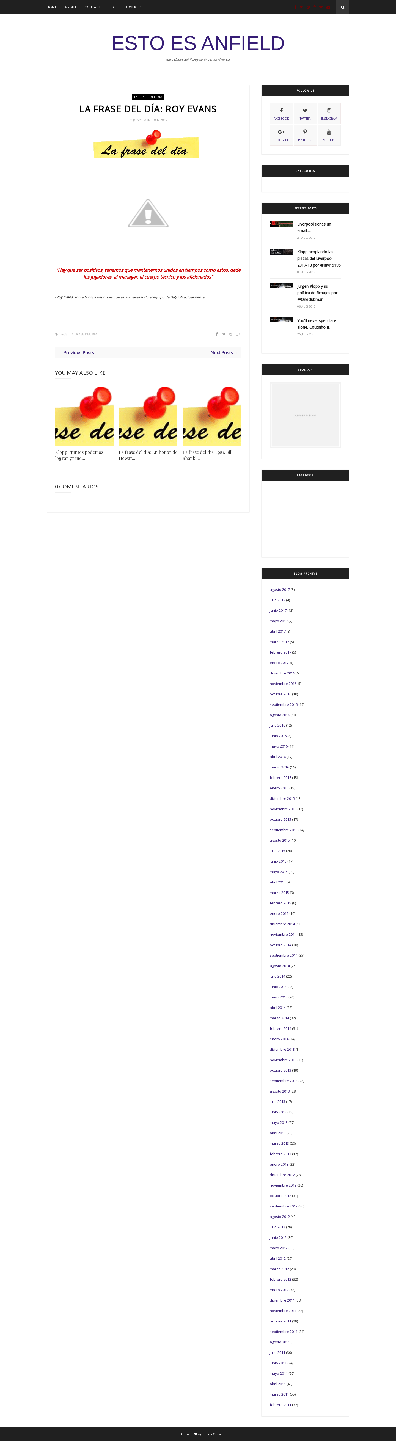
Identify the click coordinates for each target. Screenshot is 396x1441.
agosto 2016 (280, 714)
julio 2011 (277, 1352)
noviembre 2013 (283, 1059)
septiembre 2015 (284, 829)
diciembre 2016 (282, 673)
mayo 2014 (279, 997)
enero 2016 (279, 788)
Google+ (281, 135)
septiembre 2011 (284, 1331)
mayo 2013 (279, 1122)
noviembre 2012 (283, 1185)
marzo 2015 (279, 892)
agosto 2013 (280, 1091)
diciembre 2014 (282, 923)
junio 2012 (278, 1237)
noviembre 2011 (283, 1310)
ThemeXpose (212, 1434)
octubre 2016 (280, 693)
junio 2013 (278, 1112)
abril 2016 (278, 756)
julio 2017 (277, 599)
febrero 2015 (280, 903)
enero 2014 (279, 1038)
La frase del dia (148, 97)
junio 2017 (278, 610)
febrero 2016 (280, 777)
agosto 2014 (280, 965)
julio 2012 (277, 1227)
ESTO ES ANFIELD (198, 43)
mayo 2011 (279, 1373)
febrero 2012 (280, 1279)
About (71, 7)
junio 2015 (278, 861)
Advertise (134, 7)
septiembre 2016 (284, 704)
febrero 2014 (280, 1028)
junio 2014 (278, 986)
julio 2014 (277, 976)
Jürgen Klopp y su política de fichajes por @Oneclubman (317, 293)
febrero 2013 (280, 1153)
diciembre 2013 (282, 1049)
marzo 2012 (279, 1268)
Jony (137, 120)
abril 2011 (278, 1383)
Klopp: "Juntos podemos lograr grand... (79, 455)
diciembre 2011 (282, 1300)
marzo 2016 (279, 767)
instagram (329, 113)
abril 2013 (278, 1132)
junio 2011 (278, 1362)
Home (52, 7)
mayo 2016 (279, 746)
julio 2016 (277, 725)
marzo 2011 (279, 1394)
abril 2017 (278, 631)
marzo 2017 (279, 641)
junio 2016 (278, 735)
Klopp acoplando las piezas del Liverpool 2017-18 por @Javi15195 (319, 258)
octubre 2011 (280, 1321)
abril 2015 (278, 882)
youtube (329, 135)
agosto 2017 (280, 589)
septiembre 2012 (284, 1206)
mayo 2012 (279, 1247)
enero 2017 (279, 662)
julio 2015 (277, 850)
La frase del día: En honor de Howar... (148, 455)
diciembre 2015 (282, 798)
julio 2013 (277, 1101)
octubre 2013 (280, 1070)
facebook (281, 113)
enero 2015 (279, 913)
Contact (92, 7)
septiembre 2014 (284, 955)
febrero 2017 (280, 652)
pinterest (305, 135)
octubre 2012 (280, 1195)
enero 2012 (279, 1289)
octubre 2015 (280, 819)
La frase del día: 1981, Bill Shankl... (208, 455)
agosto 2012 (280, 1216)
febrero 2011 (280, 1404)
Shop (113, 7)
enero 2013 (279, 1164)
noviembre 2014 (283, 934)
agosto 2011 (280, 1342)
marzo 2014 (279, 1017)
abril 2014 (278, 1007)
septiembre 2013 (284, 1080)
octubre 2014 (280, 944)
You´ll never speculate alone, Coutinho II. (316, 324)
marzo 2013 (279, 1143)
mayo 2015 (279, 871)
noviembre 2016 (283, 683)
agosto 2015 (280, 840)
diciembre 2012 (282, 1174)
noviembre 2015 (283, 808)
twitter (305, 113)
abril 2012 (278, 1258)
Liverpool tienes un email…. (314, 227)
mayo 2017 (279, 620)
